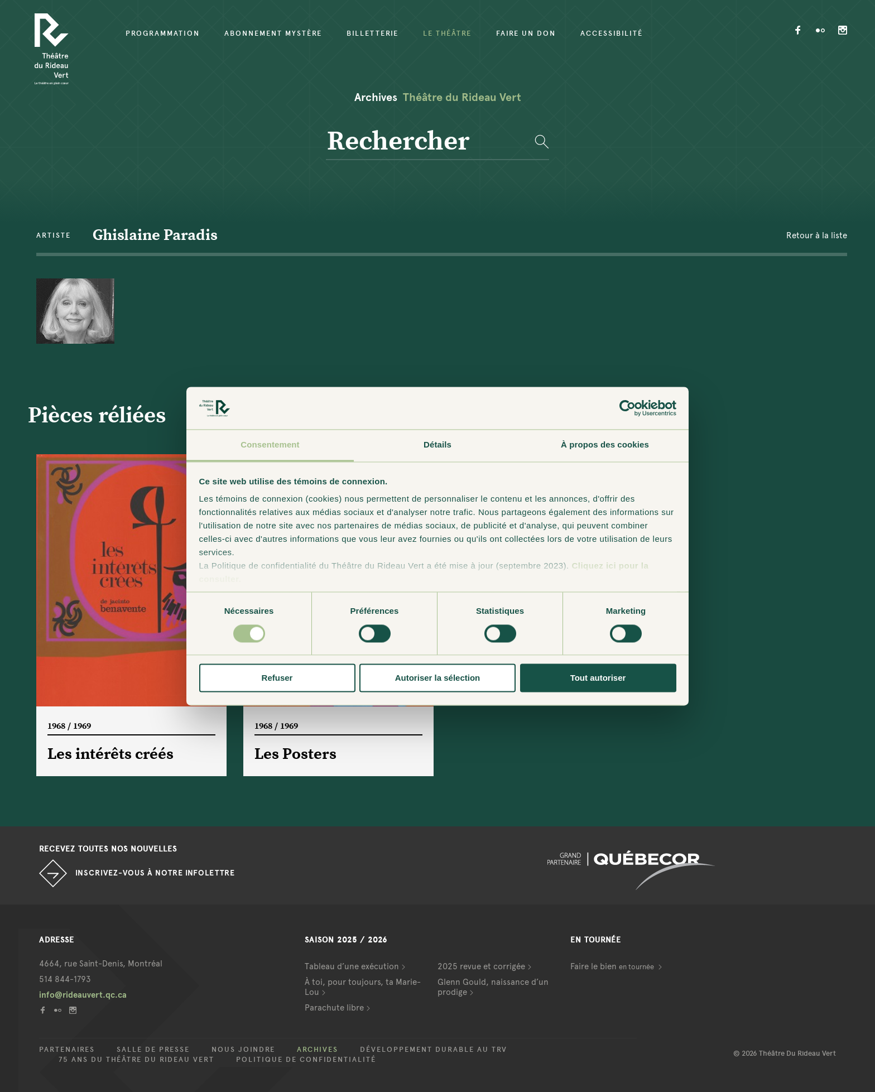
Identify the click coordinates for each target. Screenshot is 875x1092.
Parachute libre (334, 1008)
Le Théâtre (447, 33)
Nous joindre (243, 1049)
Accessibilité (611, 33)
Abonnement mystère (273, 33)
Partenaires (67, 1049)
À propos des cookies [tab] (605, 445)
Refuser (277, 678)
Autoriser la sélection (437, 678)
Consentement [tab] (270, 445)
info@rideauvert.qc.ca (83, 995)
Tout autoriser (598, 678)
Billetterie (372, 33)
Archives (317, 1049)
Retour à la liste (816, 235)
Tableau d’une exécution (352, 966)
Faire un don (526, 33)
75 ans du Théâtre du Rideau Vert (136, 1059)
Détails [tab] (437, 445)
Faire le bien (613, 966)
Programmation (163, 33)
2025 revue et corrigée (481, 966)
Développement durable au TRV (433, 1049)
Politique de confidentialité (306, 1059)
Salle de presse (153, 1049)
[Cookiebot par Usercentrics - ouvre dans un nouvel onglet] (627, 408)
